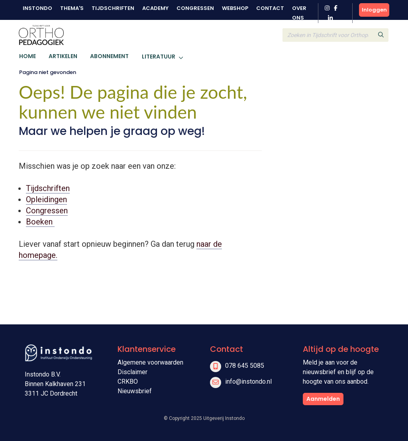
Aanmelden (323, 399)
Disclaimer (132, 372)
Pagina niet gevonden (47, 72)
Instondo (37, 8)
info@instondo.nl (248, 381)
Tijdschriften (113, 8)
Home (27, 56)
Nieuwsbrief (135, 391)
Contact (270, 8)
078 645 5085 (244, 365)
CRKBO (128, 381)
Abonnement (109, 56)
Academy (155, 8)
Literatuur (158, 56)
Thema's (72, 8)
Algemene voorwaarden (150, 362)
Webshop (235, 8)
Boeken (40, 221)
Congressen (195, 8)
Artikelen (63, 56)
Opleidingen (46, 199)
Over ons (299, 12)
